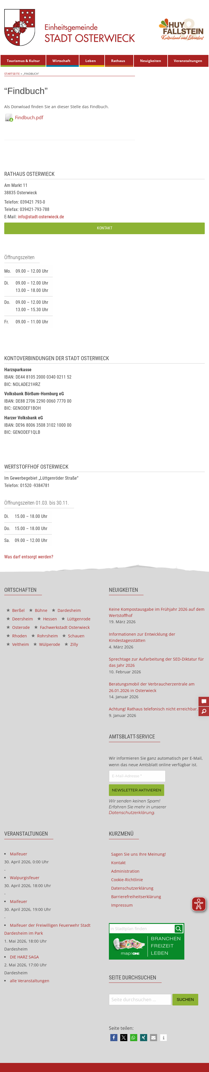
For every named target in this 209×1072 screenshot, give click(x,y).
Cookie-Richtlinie (127, 879)
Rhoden (17, 635)
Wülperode (46, 644)
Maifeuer (18, 854)
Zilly (71, 644)
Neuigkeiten (150, 61)
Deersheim (20, 619)
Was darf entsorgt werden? (28, 557)
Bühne (38, 610)
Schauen (73, 635)
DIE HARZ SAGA (24, 957)
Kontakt (104, 228)
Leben (90, 61)
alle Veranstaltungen (29, 980)
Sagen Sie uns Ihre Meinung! (138, 854)
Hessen (47, 619)
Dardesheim (66, 610)
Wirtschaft (61, 61)
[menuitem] (23, 61)
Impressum (122, 905)
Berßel (16, 610)
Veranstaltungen (188, 61)
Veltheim (18, 644)
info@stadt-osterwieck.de (41, 216)
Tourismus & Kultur (23, 61)
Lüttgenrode (76, 619)
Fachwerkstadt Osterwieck (62, 627)
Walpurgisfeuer (24, 877)
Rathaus (118, 61)
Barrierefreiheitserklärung (136, 896)
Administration (125, 871)
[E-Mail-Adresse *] (137, 776)
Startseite (12, 74)
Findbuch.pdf (29, 117)
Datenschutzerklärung (131, 812)
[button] (113, 1037)
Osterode (18, 627)
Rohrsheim (44, 635)
